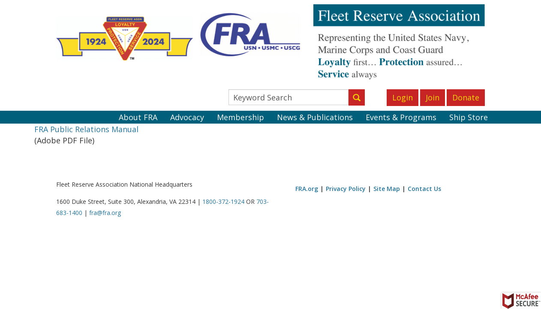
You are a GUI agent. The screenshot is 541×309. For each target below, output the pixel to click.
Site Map (386, 189)
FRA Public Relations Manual (86, 129)
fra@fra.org (105, 213)
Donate (465, 97)
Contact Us (424, 189)
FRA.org (306, 189)
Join (432, 97)
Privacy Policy (346, 189)
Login (402, 97)
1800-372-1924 (223, 201)
